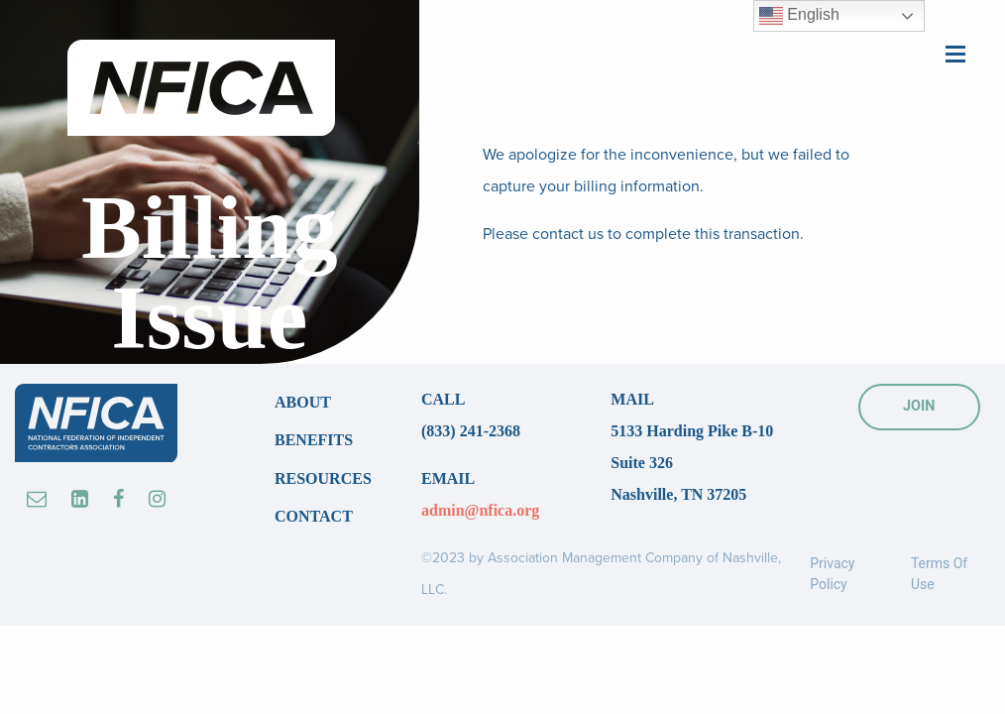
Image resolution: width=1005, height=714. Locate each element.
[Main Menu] (955, 52)
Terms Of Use (939, 573)
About (303, 402)
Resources (323, 478)
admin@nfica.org (480, 510)
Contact (314, 516)
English (799, 16)
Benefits (314, 439)
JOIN (919, 406)
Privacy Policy (832, 573)
